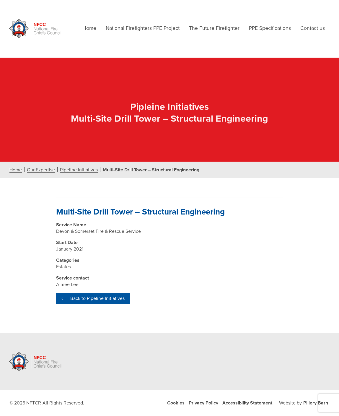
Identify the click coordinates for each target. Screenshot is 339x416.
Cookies (176, 403)
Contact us (312, 28)
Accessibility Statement (247, 403)
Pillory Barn (315, 403)
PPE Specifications (270, 28)
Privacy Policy (203, 403)
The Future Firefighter (214, 28)
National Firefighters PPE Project (143, 28)
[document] (169, 195)
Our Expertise (41, 170)
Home (89, 28)
